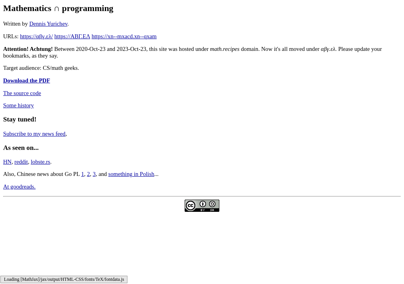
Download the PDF (26, 80)
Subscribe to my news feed (34, 134)
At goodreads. (19, 186)
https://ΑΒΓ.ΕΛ (72, 36)
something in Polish (131, 174)
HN (7, 162)
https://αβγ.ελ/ (36, 36)
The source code (22, 93)
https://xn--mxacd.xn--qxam (124, 36)
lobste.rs (40, 162)
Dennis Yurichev (48, 24)
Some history (18, 105)
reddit (21, 162)
